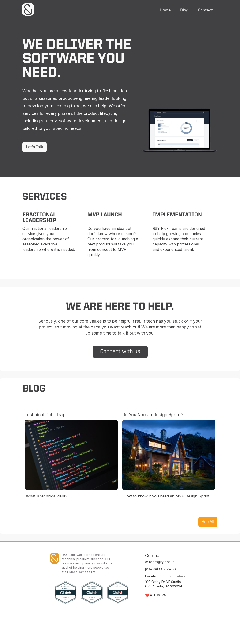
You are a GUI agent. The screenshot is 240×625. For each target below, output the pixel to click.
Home (165, 10)
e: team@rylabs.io (160, 562)
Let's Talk (34, 147)
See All (208, 522)
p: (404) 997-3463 (160, 569)
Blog (184, 10)
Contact (205, 10)
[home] (28, 9)
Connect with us (120, 351)
